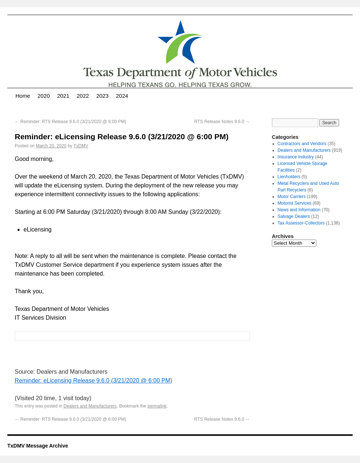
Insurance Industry (296, 156)
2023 (102, 96)
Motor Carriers (292, 196)
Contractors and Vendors (302, 143)
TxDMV (80, 145)
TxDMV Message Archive (37, 446)
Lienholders (289, 176)
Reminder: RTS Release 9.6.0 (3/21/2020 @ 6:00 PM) (70, 121)
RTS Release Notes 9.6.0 (222, 121)
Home (22, 96)
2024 (122, 96)
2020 (43, 96)
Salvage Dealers (294, 216)
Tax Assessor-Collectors (301, 223)
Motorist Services (295, 203)
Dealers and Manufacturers (90, 406)
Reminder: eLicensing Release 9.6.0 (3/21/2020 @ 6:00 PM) (93, 380)
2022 (83, 96)
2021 (63, 96)
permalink (157, 406)
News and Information (299, 209)
